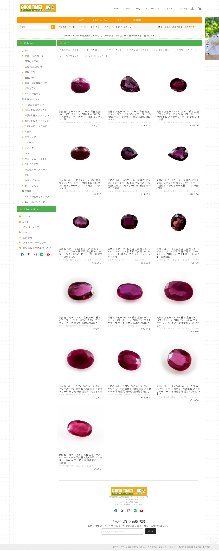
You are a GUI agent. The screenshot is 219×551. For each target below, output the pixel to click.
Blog (138, 8)
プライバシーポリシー (34, 242)
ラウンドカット (186, 49)
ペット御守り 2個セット (122, 27)
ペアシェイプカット (138, 49)
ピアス (118, 20)
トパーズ (29, 148)
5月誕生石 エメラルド (36, 126)
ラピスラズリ (31, 164)
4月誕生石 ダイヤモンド (37, 121)
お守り (82, 20)
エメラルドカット (69, 49)
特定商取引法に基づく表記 (37, 248)
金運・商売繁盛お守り (36, 83)
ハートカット (114, 49)
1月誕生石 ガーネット (35, 104)
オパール (29, 142)
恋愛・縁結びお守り (35, 66)
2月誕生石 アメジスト (36, 110)
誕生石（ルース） (100, 20)
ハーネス (105, 27)
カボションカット (98, 56)
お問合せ (183, 8)
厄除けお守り (31, 61)
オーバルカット (93, 49)
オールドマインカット (71, 56)
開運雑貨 (137, 20)
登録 (150, 532)
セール (90, 27)
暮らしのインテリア (35, 202)
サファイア (30, 137)
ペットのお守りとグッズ (37, 196)
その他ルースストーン (36, 169)
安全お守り (30, 77)
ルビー (28, 131)
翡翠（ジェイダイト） (36, 158)
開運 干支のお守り (34, 55)
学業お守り (30, 88)
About (128, 8)
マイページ (169, 8)
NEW (81, 27)
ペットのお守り (32, 93)
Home (117, 8)
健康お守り (30, 72)
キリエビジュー (32, 180)
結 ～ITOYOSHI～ (33, 185)
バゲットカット (163, 49)
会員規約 (206, 548)
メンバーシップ (152, 8)
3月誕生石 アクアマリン (37, 115)
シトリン (29, 153)
